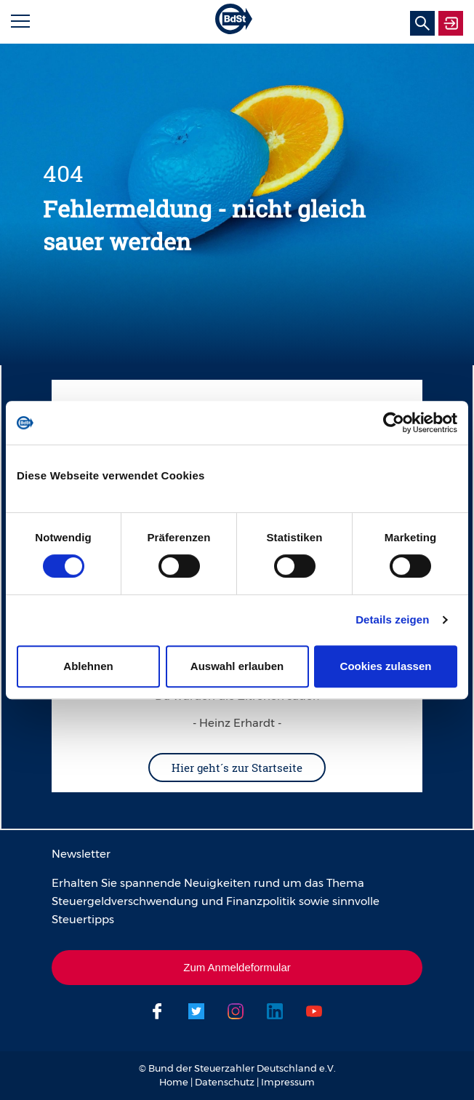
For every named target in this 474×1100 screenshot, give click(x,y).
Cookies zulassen (386, 666)
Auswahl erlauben (237, 666)
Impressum (288, 1082)
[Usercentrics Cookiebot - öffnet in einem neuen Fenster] (393, 423)
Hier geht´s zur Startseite (237, 767)
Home (173, 1082)
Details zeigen (392, 619)
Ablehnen (88, 666)
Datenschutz (224, 1082)
